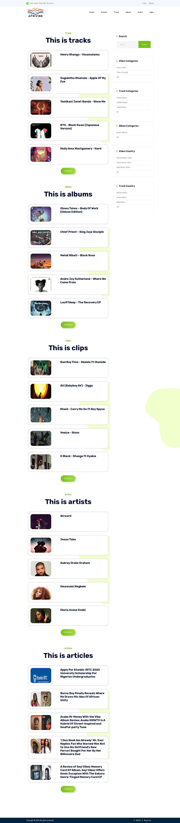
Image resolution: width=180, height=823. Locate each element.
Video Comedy (122, 72)
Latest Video (121, 68)
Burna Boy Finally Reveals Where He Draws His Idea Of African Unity (82, 697)
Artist (140, 12)
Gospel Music (122, 98)
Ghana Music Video (124, 163)
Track (116, 12)
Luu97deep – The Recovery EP (80, 302)
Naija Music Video (123, 167)
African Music (122, 193)
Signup (151, 3)
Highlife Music (122, 102)
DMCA (138, 820)
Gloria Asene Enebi (73, 610)
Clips (151, 12)
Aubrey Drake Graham (75, 563)
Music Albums (122, 132)
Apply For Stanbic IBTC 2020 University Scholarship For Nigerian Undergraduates (80, 673)
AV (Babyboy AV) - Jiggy (76, 385)
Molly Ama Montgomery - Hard (80, 148)
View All (68, 171)
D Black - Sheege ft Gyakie (78, 456)
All (117, 77)
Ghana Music (121, 197)
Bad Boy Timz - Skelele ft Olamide (83, 362)
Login (144, 3)
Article (104, 12)
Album (128, 12)
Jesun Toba (68, 539)
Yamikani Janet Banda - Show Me (82, 101)
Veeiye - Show (69, 432)
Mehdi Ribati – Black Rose (77, 255)
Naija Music (121, 202)
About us (147, 820)
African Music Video (124, 158)
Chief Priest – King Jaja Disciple (82, 231)
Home (91, 12)
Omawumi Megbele (73, 586)
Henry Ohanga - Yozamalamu (80, 54)
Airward (65, 516)
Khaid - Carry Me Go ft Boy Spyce (82, 409)
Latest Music (121, 107)
